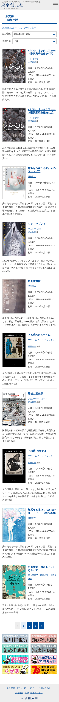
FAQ (27, 692)
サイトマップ (36, 692)
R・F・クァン (33, 58)
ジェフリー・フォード (37, 398)
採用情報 (19, 692)
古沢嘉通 (32, 62)
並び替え (6, 33)
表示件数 (6, 40)
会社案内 (11, 687)
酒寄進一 (32, 346)
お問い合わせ (45, 687)
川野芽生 (32, 176)
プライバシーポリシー (27, 687)
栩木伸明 (32, 232)
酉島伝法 (44, 575)
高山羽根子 (33, 575)
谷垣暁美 (32, 401)
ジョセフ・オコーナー (37, 228)
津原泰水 (32, 286)
